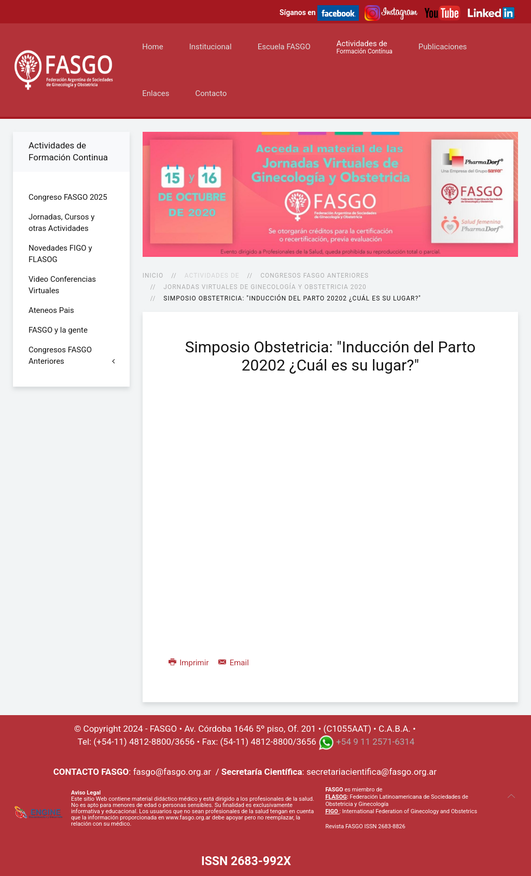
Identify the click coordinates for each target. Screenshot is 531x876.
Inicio (153, 275)
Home (152, 46)
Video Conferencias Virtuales (62, 285)
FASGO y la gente (58, 330)
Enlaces (155, 93)
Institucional (210, 46)
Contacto (211, 93)
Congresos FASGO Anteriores (314, 275)
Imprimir (190, 662)
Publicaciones (442, 46)
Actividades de (365, 47)
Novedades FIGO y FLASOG (60, 253)
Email (233, 662)
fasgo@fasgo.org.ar (172, 771)
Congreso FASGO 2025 (68, 197)
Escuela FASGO (284, 46)
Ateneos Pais (51, 310)
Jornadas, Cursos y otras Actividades (61, 222)
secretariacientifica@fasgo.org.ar (371, 771)
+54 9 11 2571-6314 (375, 742)
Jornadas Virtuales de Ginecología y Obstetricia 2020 (264, 287)
